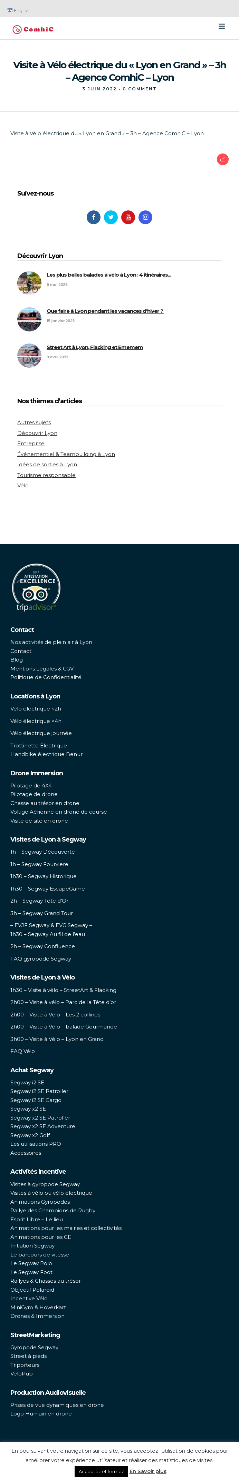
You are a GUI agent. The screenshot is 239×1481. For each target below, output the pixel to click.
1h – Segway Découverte (42, 851)
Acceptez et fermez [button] (101, 1471)
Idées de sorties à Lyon (47, 464)
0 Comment (140, 88)
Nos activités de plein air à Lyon (51, 642)
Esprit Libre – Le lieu (36, 1219)
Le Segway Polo (31, 1263)
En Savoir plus (148, 1471)
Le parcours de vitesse (39, 1254)
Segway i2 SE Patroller (39, 1091)
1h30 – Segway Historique (43, 876)
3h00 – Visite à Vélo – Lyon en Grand (57, 1039)
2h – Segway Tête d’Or (39, 900)
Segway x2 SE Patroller (40, 1117)
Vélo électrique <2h (35, 708)
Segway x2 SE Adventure (42, 1126)
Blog (16, 659)
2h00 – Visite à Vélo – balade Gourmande (63, 1026)
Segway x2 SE (28, 1108)
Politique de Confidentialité (46, 677)
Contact (20, 651)
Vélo (23, 485)
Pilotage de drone (34, 794)
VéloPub (21, 1373)
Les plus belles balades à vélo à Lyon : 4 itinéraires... (109, 274)
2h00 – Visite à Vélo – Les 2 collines (55, 1014)
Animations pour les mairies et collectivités (66, 1228)
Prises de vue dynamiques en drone (57, 1405)
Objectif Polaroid (32, 1289)
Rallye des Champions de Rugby (52, 1210)
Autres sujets (34, 422)
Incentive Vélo (29, 1298)
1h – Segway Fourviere (39, 864)
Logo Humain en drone (41, 1413)
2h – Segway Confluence (42, 946)
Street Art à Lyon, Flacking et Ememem (95, 347)
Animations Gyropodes (40, 1202)
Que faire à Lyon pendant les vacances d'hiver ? (105, 311)
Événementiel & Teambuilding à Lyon (66, 454)
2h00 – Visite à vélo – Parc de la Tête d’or (63, 1002)
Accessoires (25, 1153)
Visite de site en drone (39, 820)
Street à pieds (28, 1356)
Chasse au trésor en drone (44, 803)
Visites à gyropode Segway (45, 1184)
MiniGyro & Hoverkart (38, 1307)
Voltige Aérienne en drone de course (58, 811)
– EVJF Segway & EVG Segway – (51, 925)
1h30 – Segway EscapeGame (47, 888)
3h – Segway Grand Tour (41, 913)
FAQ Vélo (22, 1051)
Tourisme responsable (46, 475)
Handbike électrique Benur (46, 754)
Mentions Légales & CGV (42, 668)
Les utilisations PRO (35, 1144)
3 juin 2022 (99, 88)
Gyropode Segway (34, 1347)
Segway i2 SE (27, 1082)
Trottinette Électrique (38, 745)
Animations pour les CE (40, 1237)
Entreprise (31, 443)
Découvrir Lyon (37, 433)
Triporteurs (24, 1365)
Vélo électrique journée (41, 733)
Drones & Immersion (37, 1316)
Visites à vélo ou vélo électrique (51, 1193)
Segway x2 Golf (30, 1135)
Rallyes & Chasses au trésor (45, 1281)
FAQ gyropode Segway (40, 958)
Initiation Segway (32, 1245)
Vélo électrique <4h (35, 721)
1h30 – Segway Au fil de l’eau (47, 934)
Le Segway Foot (31, 1272)
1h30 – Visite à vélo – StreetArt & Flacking (63, 990)
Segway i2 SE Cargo (35, 1100)
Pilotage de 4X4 (31, 785)
